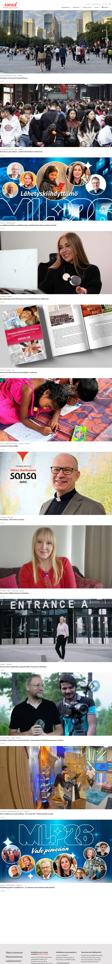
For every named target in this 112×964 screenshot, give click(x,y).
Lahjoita (105, 7)
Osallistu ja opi (87, 7)
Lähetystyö (76, 7)
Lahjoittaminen (13, 961)
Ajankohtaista (65, 7)
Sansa (96, 7)
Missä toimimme (14, 957)
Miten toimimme (14, 952)
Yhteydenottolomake (63, 963)
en (106, 4)
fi (102, 4)
